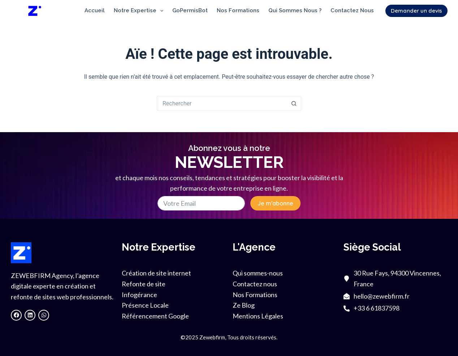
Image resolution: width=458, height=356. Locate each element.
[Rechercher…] (222, 103)
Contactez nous (352, 10)
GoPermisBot (190, 10)
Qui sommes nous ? (294, 10)
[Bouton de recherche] (294, 103)
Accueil (95, 10)
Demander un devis (416, 10)
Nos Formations (238, 10)
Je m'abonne (275, 203)
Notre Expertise (140, 10)
